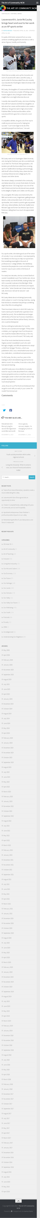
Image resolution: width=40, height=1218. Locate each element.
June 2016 (7, 1182)
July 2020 (6, 943)
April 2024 (7, 733)
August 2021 (7, 880)
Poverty (6, 622)
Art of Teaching (8, 554)
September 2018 (9, 1050)
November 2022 (9, 806)
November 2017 (9, 1099)
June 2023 (7, 777)
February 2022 (8, 850)
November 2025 (9, 670)
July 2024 (6, 719)
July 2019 (6, 1001)
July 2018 (6, 1060)
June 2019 (7, 1006)
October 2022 (8, 811)
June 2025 (7, 689)
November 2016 (9, 1158)
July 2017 (6, 1118)
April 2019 (7, 1016)
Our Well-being (16, 14)
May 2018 (6, 1070)
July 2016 (6, 1177)
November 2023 (9, 753)
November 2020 (9, 923)
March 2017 (7, 1138)
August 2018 (7, 1055)
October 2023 (8, 758)
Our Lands (7, 588)
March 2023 (7, 792)
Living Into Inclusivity (10, 564)
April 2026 (7, 655)
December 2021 (8, 860)
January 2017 (8, 1148)
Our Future (7, 578)
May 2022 (6, 836)
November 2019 (9, 982)
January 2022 (8, 855)
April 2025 (7, 694)
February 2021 (8, 909)
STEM (5, 627)
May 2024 (6, 728)
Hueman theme (28, 1211)
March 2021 (7, 904)
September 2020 (9, 933)
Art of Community (9, 549)
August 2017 (7, 1114)
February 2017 (8, 1143)
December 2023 (8, 748)
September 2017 (9, 1109)
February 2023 (8, 797)
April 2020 (7, 958)
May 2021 (6, 894)
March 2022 (7, 845)
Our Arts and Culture (10, 569)
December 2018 (8, 1036)
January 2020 (8, 972)
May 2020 (6, 953)
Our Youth (7, 613)
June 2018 (7, 1065)
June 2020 (7, 948)
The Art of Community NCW (12, 2)
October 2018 (8, 1045)
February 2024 (8, 738)
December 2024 (8, 704)
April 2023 (7, 787)
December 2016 (8, 1153)
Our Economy (8, 574)
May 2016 (6, 1187)
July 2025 (6, 684)
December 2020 (8, 919)
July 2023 (6, 772)
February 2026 (8, 660)
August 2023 (7, 767)
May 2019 (6, 1011)
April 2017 (7, 1133)
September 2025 (9, 675)
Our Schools (8, 593)
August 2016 (7, 1172)
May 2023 (6, 782)
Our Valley (5, 14)
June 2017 (7, 1123)
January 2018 (8, 1089)
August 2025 (7, 680)
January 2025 (8, 699)
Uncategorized (8, 632)
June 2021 (7, 889)
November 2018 (9, 1040)
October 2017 (8, 1104)
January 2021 (8, 914)
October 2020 (8, 928)
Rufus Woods (7, 31)
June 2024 (7, 723)
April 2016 (7, 1192)
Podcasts (6, 617)
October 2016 (8, 1162)
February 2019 (8, 1026)
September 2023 (9, 762)
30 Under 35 (7, 544)
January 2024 (8, 743)
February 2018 (8, 1084)
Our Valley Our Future (10, 603)
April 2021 (7, 899)
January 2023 (8, 801)
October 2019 (8, 987)
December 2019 (8, 977)
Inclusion (6, 559)
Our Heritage (8, 583)
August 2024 (7, 714)
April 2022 (7, 840)
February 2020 (8, 967)
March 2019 (7, 1021)
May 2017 (6, 1128)
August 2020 (7, 938)
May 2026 (6, 650)
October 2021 (8, 870)
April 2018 (7, 1075)
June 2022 (7, 831)
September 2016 (9, 1167)
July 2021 (6, 884)
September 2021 (9, 875)
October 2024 (8, 709)
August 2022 (7, 821)
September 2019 (9, 992)
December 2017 (8, 1094)
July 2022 (6, 826)
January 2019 (8, 1031)
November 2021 (9, 865)
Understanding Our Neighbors (13, 637)
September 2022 (9, 816)
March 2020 (7, 962)
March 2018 (7, 1079)
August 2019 (7, 997)
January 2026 (8, 665)
